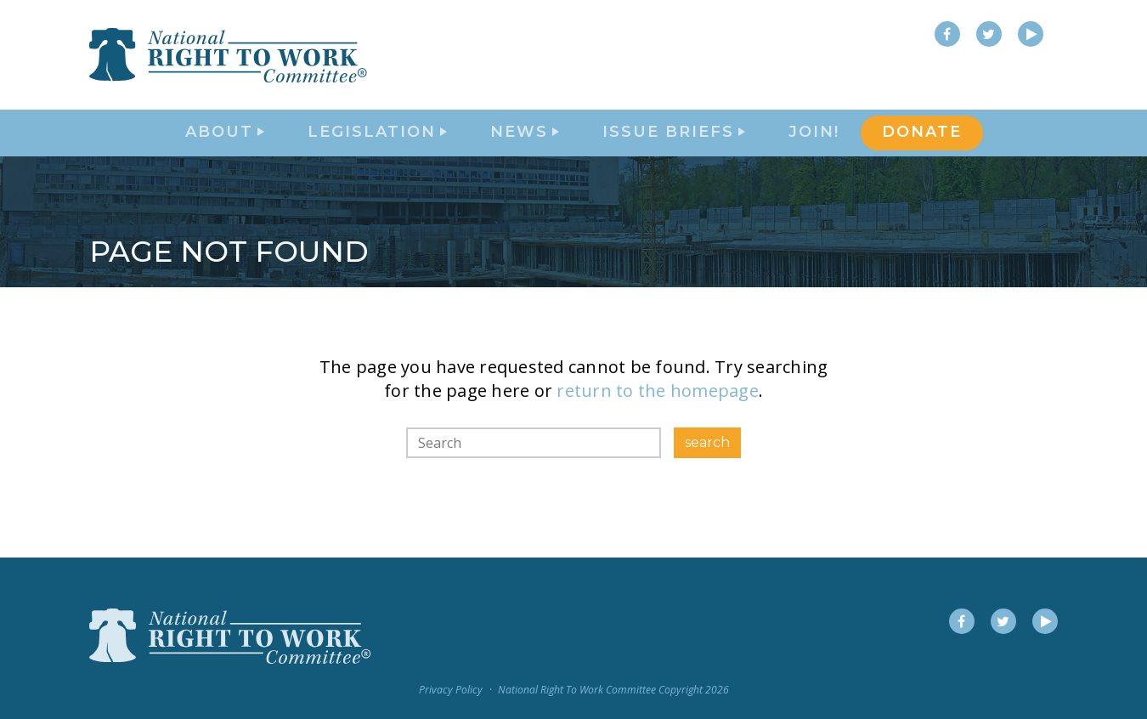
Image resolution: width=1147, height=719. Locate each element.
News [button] (524, 149)
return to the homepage (658, 421)
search (707, 474)
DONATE (922, 149)
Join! (813, 149)
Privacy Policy (451, 689)
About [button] (224, 149)
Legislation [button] (377, 149)
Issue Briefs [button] (673, 149)
